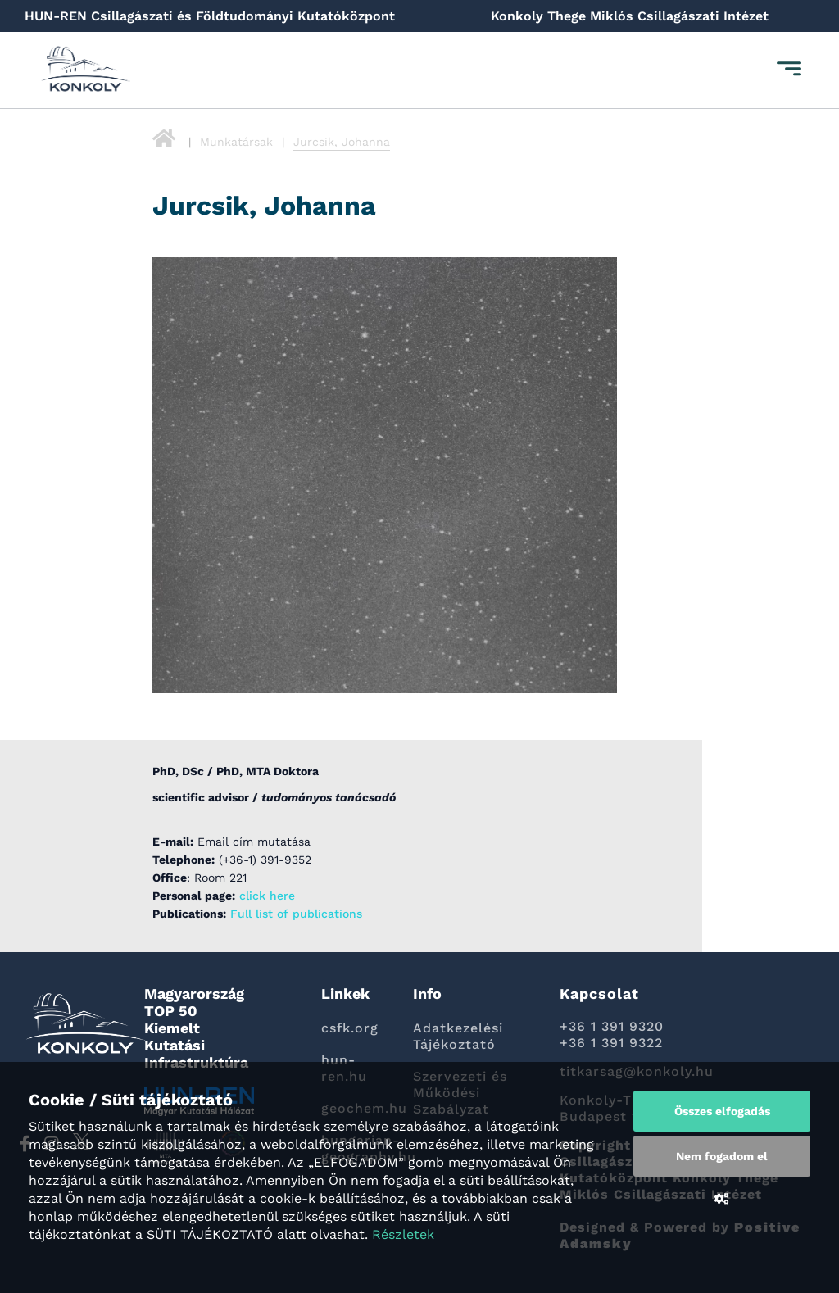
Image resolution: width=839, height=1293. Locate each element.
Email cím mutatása (254, 841)
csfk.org (350, 1028)
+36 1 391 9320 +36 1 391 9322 (612, 1034)
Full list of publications (296, 913)
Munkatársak (236, 141)
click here (267, 895)
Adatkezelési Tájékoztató (458, 1036)
